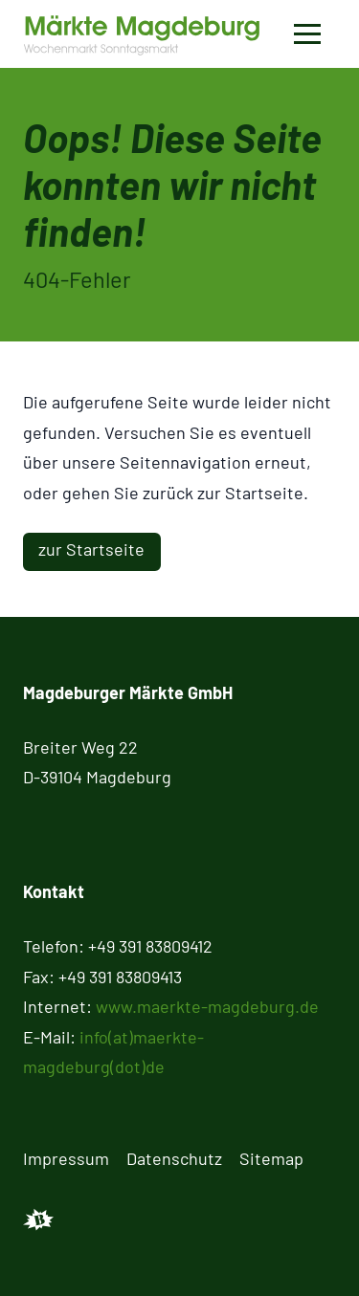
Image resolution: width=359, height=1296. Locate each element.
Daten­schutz (174, 1158)
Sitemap (271, 1158)
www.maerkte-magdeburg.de (207, 1006)
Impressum (66, 1158)
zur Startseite (91, 549)
